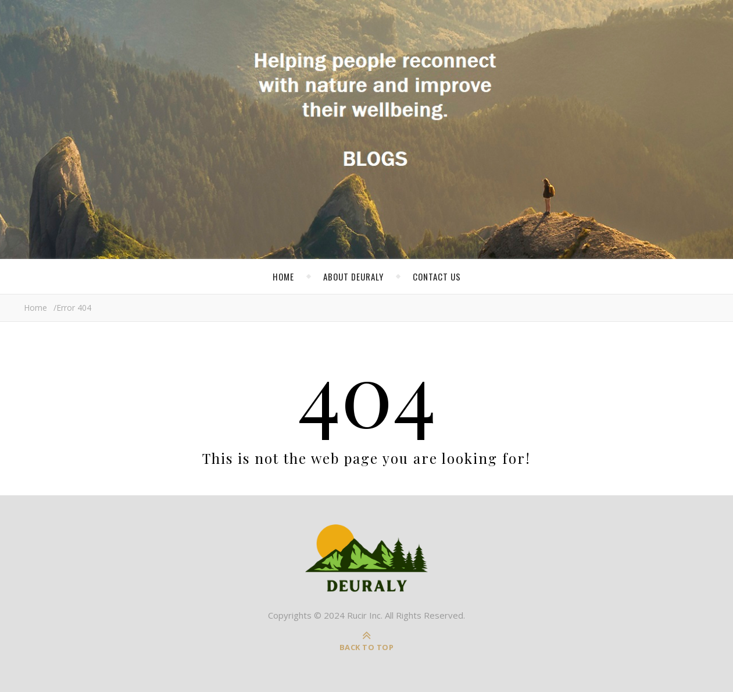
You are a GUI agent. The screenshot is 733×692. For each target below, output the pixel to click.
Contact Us (437, 276)
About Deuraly (353, 276)
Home (283, 276)
